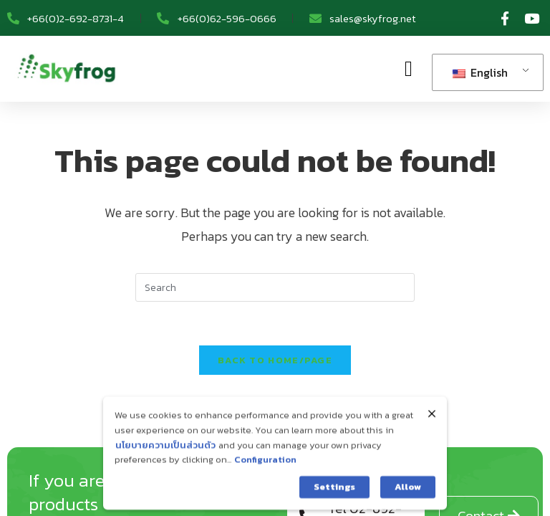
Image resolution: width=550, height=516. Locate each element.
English (480, 72)
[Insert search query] (275, 287)
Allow (408, 497)
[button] (408, 69)
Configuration (265, 470)
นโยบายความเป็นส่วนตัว (165, 455)
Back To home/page (275, 360)
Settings (334, 497)
